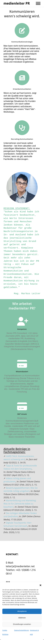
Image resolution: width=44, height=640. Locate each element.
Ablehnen (22, 618)
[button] (40, 585)
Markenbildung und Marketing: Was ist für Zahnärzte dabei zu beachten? (20, 503)
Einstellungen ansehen (22, 624)
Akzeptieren (22, 611)
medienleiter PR (17, 3)
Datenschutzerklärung (21, 630)
